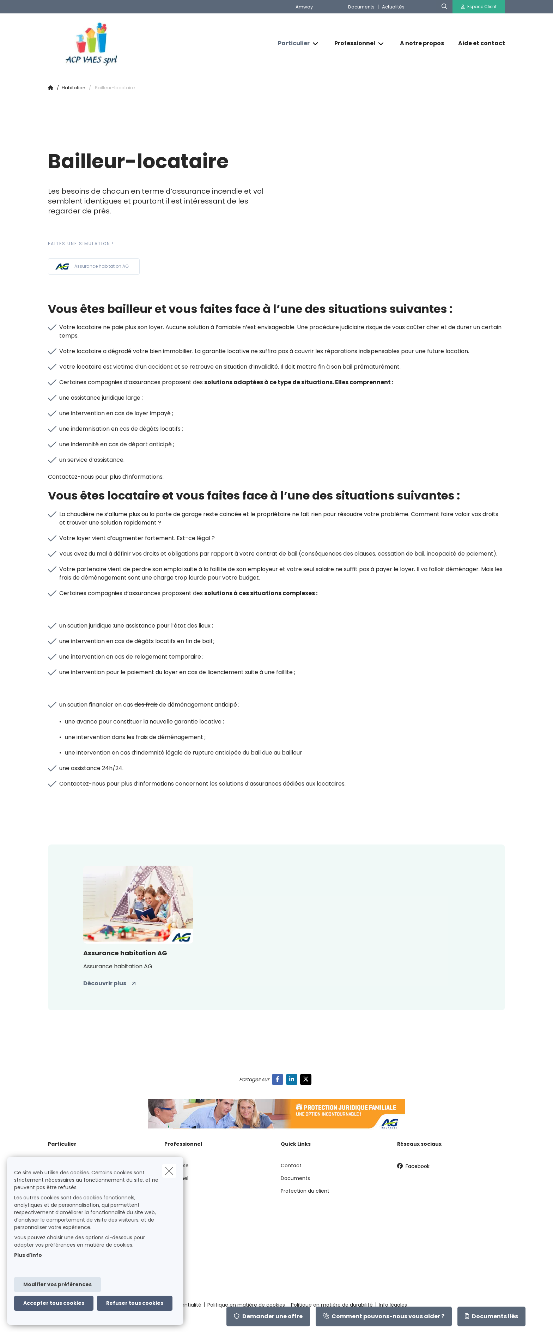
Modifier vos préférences (57, 1284)
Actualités (393, 7)
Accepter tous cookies (53, 1303)
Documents (361, 7)
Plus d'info (28, 1255)
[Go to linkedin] (293, 1079)
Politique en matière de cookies (246, 1304)
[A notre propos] (422, 43)
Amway (304, 7)
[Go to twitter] (307, 1079)
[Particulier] (291, 43)
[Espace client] (478, 6)
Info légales (393, 1304)
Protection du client (305, 1190)
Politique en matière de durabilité (332, 1304)
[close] (169, 1171)
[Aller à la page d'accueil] (118, 43)
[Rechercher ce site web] (444, 6)
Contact (291, 1165)
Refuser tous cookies (134, 1303)
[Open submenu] (315, 43)
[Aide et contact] (478, 43)
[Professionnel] (352, 43)
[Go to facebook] (279, 1079)
